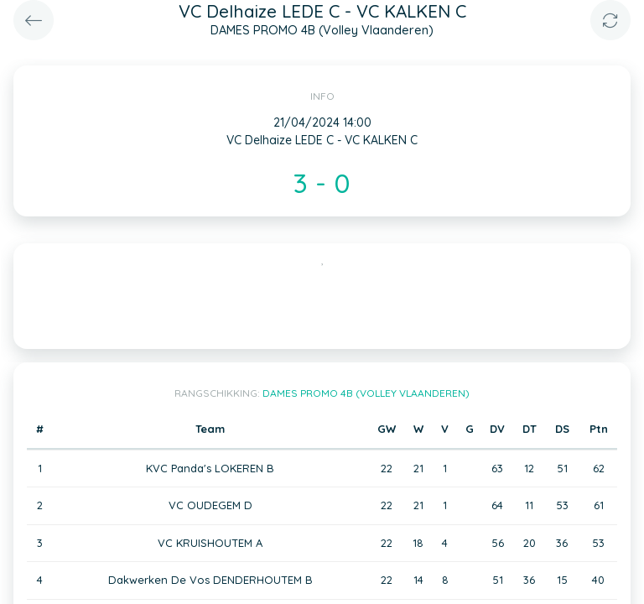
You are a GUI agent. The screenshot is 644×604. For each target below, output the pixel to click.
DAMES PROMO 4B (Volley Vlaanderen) (366, 393)
